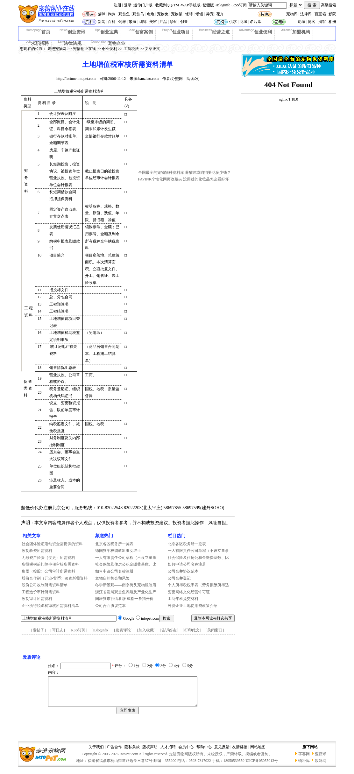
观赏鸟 (138, 14)
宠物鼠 (176, 14)
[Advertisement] (186, 128)
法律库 (306, 14)
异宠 (210, 14)
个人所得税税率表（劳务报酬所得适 (198, 585)
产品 (163, 21)
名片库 (255, 21)
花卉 (220, 14)
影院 (332, 14)
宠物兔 (162, 14)
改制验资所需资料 (37, 550)
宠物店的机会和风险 (112, 578)
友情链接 (239, 752)
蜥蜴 (199, 14)
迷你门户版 (142, 5)
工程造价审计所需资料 (41, 592)
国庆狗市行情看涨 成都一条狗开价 (124, 598)
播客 (322, 21)
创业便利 (255, 31)
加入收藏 (146, 630)
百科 (112, 21)
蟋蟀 (189, 14)
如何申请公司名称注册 (114, 571)
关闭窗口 (215, 630)
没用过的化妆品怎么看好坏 (206, 179)
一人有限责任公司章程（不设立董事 (125, 557)
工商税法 (131, 48)
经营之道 (214, 31)
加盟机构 (295, 31)
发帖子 (38, 630)
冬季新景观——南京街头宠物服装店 (125, 585)
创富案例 (139, 31)
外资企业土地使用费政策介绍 (192, 605)
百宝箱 (320, 14)
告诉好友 (169, 630)
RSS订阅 (239, 5)
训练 (143, 21)
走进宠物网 (57, 48)
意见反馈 (222, 752)
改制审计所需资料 (37, 598)
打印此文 (192, 630)
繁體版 (208, 5)
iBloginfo (223, 5)
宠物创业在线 (84, 48)
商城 (243, 21)
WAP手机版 (190, 5)
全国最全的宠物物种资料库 (161, 172)
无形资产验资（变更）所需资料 (48, 557)
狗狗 (112, 14)
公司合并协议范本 (110, 605)
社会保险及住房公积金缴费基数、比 (125, 564)
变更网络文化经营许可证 (189, 592)
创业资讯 (72, 31)
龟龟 (150, 14)
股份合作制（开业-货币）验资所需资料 (55, 578)
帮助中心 (204, 752)
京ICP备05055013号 (261, 766)
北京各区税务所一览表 (114, 544)
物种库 (304, 766)
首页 (38, 31)
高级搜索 (328, 5)
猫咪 (101, 14)
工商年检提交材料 (183, 598)
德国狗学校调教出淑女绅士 (118, 550)
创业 (184, 21)
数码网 (320, 766)
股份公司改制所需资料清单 (44, 585)
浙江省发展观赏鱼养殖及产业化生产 (125, 592)
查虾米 (320, 759)
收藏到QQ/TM (167, 5)
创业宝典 (106, 31)
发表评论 (123, 630)
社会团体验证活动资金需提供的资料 (52, 544)
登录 (127, 5)
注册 (117, 5)
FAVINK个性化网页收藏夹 (160, 179)
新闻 (101, 21)
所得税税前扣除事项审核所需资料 (50, 564)
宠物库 (292, 14)
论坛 (301, 21)
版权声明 (150, 752)
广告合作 (114, 752)
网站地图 (258, 752)
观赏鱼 (124, 14)
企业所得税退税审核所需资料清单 (50, 605)
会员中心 (186, 752)
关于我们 (96, 752)
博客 (311, 21)
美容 (153, 21)
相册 (332, 21)
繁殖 (132, 21)
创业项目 (176, 31)
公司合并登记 (179, 578)
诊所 (174, 21)
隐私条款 (132, 752)
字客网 (304, 759)
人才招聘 (168, 752)
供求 (233, 21)
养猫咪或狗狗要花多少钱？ (208, 172)
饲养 (122, 21)
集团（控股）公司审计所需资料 (48, 571)
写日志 (57, 630)
